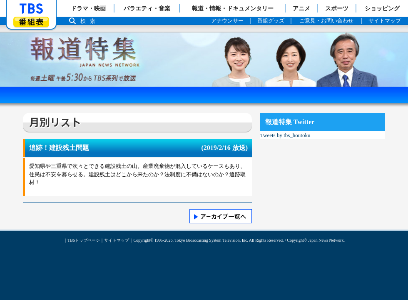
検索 (90, 21)
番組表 (31, 22)
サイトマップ (116, 240)
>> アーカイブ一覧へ (220, 216)
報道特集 (204, 36)
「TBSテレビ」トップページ (31, 8)
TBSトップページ (83, 240)
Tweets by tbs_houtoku (285, 135)
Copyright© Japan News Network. (316, 240)
